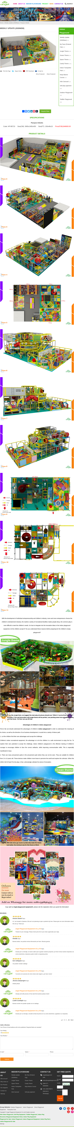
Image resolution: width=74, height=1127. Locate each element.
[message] (65, 1092)
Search (70, 4)
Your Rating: (3, 1030)
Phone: (52, 1052)
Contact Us (58, 4)
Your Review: (4, 1035)
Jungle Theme (65, 51)
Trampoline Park (11, 1109)
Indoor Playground (33, 4)
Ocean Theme (65, 55)
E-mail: (2, 1052)
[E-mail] (68, 1080)
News (51, 4)
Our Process (3, 1084)
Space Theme (65, 59)
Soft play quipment (65, 87)
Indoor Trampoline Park (65, 69)
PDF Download (30, 71)
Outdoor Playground (66, 94)
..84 (68, 1020)
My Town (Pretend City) (65, 45)
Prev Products (40, 74)
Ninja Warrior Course (64, 76)
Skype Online (18, 71)
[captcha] (60, 1087)
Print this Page (7, 71)
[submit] (60, 1098)
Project (45, 4)
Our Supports (4, 1087)
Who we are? (4, 1078)
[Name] (68, 1076)
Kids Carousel (65, 81)
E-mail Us (40, 71)
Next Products (51, 74)
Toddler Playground (66, 101)
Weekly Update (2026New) (64, 39)
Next (72, 1020)
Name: (27, 1052)
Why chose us (4, 1081)
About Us (21, 4)
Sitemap (2, 1093)
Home (15, 4)
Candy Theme (65, 63)
